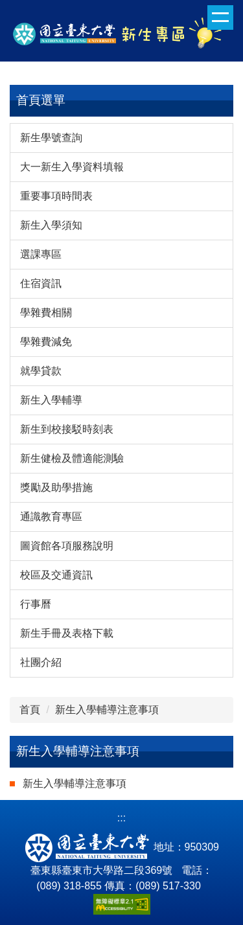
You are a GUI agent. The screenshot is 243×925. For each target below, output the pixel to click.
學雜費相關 (46, 312)
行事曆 (35, 604)
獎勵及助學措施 (56, 487)
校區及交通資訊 (56, 574)
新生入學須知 (51, 225)
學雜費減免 (46, 341)
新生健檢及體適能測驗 (72, 458)
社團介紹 (41, 662)
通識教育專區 (51, 516)
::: (121, 817)
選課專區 (41, 254)
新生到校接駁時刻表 (66, 429)
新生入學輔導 (51, 399)
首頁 (29, 709)
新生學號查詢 (51, 137)
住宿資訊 (41, 283)
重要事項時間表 (56, 195)
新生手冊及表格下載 (66, 633)
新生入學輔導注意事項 (107, 709)
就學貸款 (41, 370)
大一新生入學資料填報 (72, 166)
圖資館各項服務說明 (66, 545)
